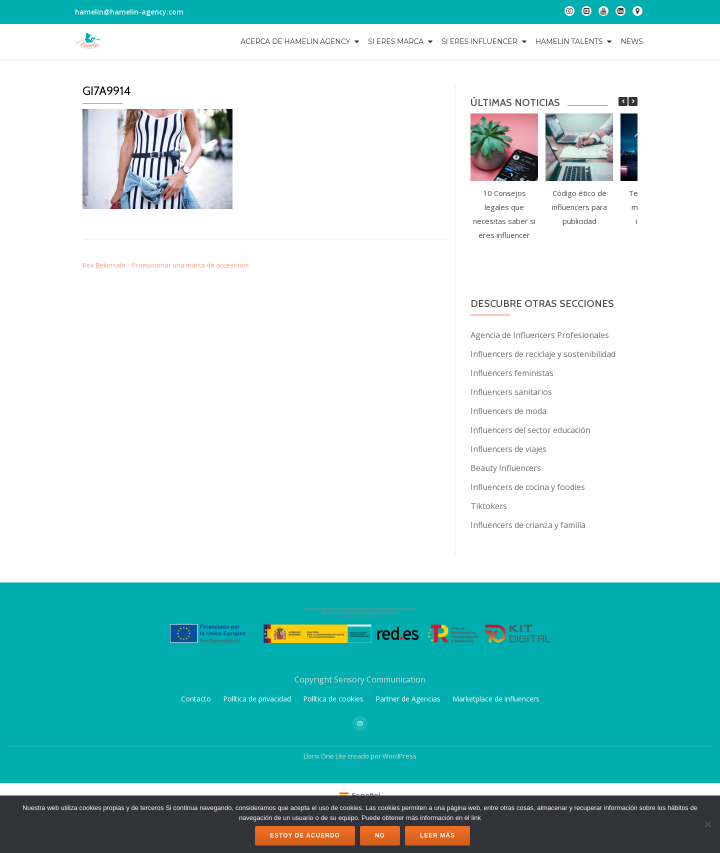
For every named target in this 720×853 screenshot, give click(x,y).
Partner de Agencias (408, 767)
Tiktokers (488, 506)
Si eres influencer (479, 41)
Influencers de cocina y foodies (527, 487)
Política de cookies (333, 767)
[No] (707, 824)
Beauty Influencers (505, 468)
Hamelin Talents (569, 41)
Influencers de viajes (508, 449)
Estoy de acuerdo (305, 835)
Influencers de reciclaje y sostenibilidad (543, 354)
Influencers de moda (508, 411)
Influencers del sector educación (530, 430)
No (380, 835)
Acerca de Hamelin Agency (295, 41)
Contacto (196, 767)
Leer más (437, 835)
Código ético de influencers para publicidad (579, 207)
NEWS (631, 41)
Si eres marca (396, 41)
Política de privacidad (257, 767)
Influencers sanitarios (511, 392)
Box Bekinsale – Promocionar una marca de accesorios (165, 265)
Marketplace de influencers (496, 767)
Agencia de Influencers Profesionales (539, 335)
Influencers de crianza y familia (528, 525)
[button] (633, 101)
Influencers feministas (512, 373)
